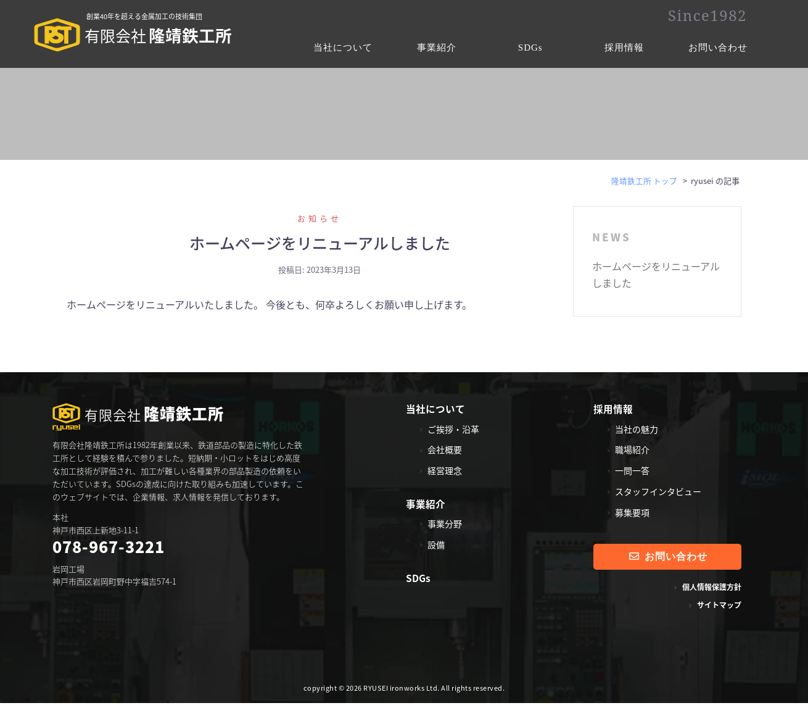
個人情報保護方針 (711, 600)
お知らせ (319, 231)
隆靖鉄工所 (135, 38)
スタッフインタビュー (658, 504)
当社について (343, 47)
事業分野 (444, 536)
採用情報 (624, 47)
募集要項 (632, 525)
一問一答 (632, 483)
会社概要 (444, 462)
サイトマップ (719, 617)
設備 (436, 557)
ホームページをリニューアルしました (319, 255)
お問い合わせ (718, 47)
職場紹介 (632, 462)
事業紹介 (436, 47)
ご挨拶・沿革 (453, 441)
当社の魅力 (636, 441)
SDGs (530, 47)
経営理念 (444, 483)
